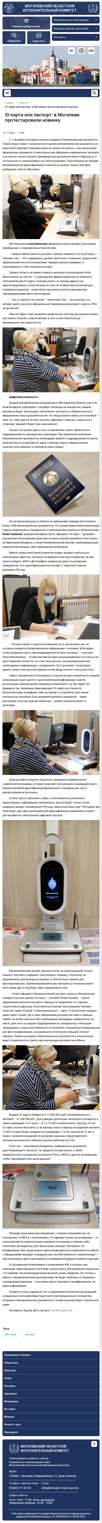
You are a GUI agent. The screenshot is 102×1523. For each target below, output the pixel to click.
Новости (23, 102)
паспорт (29, 1334)
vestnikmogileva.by (61, 1310)
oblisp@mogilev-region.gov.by (60, 1488)
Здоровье (10, 1393)
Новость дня (12, 1424)
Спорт (8, 1378)
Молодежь (11, 1401)
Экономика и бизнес (17, 1355)
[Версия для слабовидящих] (91, 50)
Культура (10, 1370)
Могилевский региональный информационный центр (39, 1465)
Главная (9, 102)
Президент (11, 1432)
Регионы (9, 1386)
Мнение (9, 1416)
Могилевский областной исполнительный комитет (50, 8)
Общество (11, 1362)
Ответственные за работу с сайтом (28, 1458)
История (9, 1409)
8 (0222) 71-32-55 (20, 1488)
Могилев (10, 1334)
